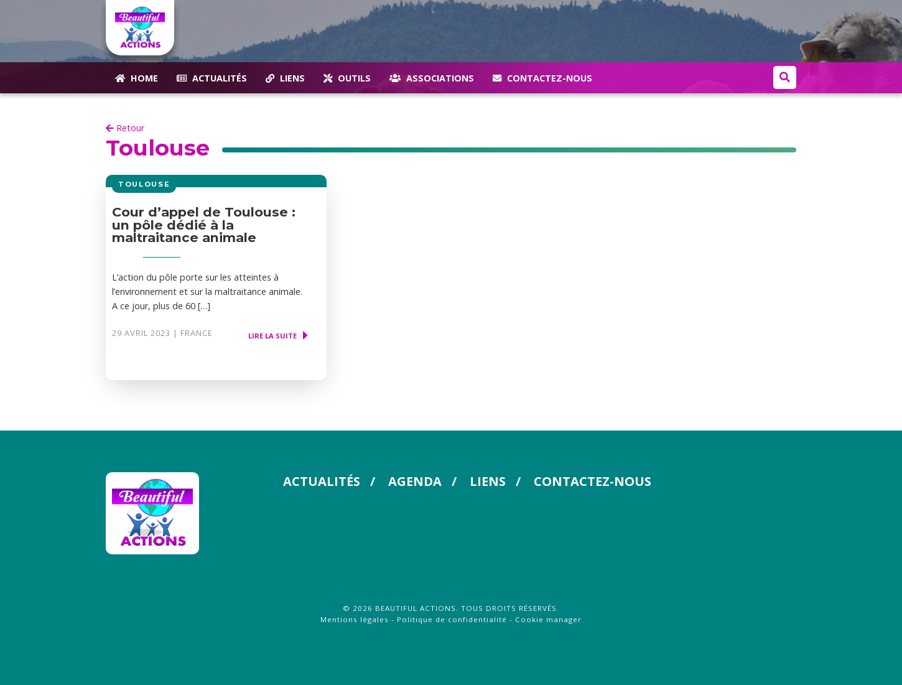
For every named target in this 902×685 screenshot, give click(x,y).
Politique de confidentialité (452, 619)
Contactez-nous (592, 481)
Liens (488, 481)
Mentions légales (354, 619)
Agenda (415, 481)
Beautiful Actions (415, 608)
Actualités (321, 481)
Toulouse (158, 148)
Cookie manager (548, 619)
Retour (125, 128)
